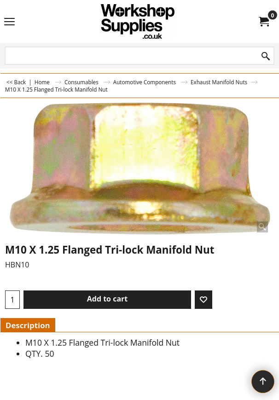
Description (28, 325)
